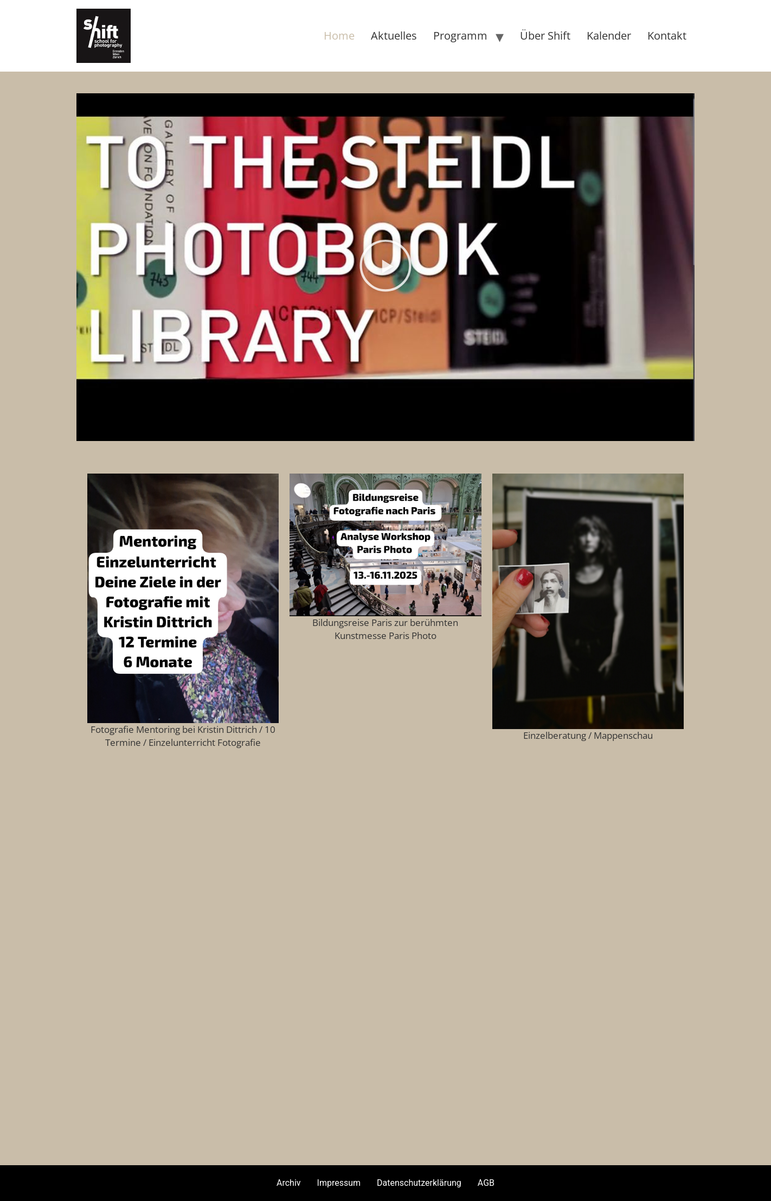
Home (339, 35)
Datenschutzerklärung (419, 1183)
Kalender (609, 35)
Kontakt (666, 35)
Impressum (339, 1183)
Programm (460, 35)
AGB (486, 1183)
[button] (385, 267)
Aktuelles (394, 35)
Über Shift (545, 35)
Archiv (289, 1183)
